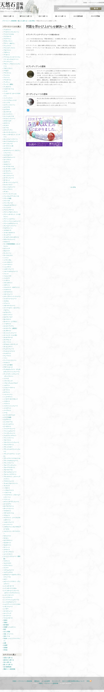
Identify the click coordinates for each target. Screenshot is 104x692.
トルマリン (6, 385)
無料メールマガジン (95, 16)
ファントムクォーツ (9, 431)
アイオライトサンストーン (11, 32)
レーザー (6, 609)
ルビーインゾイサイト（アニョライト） (11, 583)
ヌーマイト (6, 390)
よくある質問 (46, 681)
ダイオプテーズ (8, 337)
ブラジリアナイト (8, 444)
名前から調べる (8, 16)
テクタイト (6, 362)
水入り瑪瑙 (6, 631)
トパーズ (6, 378)
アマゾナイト (7, 73)
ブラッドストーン (8, 463)
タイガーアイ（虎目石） (10, 328)
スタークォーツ (8, 294)
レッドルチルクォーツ (9, 602)
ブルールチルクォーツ (9, 472)
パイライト (6, 403)
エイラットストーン (9, 105)
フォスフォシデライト (9, 435)
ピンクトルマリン (8, 424)
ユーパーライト (8, 554)
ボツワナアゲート (8, 506)
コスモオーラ (7, 230)
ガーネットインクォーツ (10, 182)
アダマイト (6, 52)
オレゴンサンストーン (9, 132)
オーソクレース (8, 143)
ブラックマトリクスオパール (11, 458)
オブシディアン (8, 130)
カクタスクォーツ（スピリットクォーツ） (11, 152)
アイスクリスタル (8, 34)
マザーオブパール (8, 513)
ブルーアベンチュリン (9, 465)
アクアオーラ (7, 36)
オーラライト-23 (8, 146)
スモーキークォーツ (9, 305)
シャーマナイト (8, 264)
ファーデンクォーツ (9, 433)
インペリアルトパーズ (9, 100)
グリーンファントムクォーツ (11, 221)
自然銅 (5, 647)
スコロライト (7, 289)
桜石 (4, 629)
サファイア (6, 248)
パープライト (7, 410)
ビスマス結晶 (7, 417)
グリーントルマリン (9, 219)
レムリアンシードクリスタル (11, 604)
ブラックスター (8, 447)
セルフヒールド (8, 317)
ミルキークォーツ (8, 522)
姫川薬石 (6, 625)
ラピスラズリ (7, 563)
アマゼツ (6, 70)
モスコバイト (7, 536)
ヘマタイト (6, 488)
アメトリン (6, 77)
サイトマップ (56, 681)
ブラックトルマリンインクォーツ (11, 450)
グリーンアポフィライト (10, 212)
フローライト (7, 440)
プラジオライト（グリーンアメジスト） (11, 478)
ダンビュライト (8, 346)
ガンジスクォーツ (8, 175)
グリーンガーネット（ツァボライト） (11, 215)
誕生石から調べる (26, 16)
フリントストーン (8, 438)
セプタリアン (7, 312)
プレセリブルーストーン (10, 483)
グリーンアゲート (8, 210)
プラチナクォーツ (8, 481)
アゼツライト (7, 50)
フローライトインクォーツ (11, 442)
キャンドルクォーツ (9, 187)
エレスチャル (7, 111)
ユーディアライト (8, 552)
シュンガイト (7, 267)
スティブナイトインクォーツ (11, 296)
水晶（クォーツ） (8, 634)
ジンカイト (6, 280)
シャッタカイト (8, 262)
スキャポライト (8, 283)
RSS (89, 681)
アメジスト (6, 75)
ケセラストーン (8, 228)
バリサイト (6, 401)
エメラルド (6, 109)
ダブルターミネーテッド (10, 344)
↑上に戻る (73, 187)
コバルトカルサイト (9, 232)
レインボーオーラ (8, 586)
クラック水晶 (7, 198)
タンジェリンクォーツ (9, 333)
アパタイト (6, 54)
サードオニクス (8, 255)
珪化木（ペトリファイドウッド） (11, 640)
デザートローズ (8, 367)
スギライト (6, 285)
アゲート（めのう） (9, 43)
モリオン (6, 538)
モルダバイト (7, 545)
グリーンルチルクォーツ (10, 223)
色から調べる (43, 16)
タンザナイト (7, 330)
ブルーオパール (8, 469)
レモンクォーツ (8, 606)
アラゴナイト (7, 80)
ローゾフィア (7, 613)
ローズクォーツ (8, 611)
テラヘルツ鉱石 (8, 365)
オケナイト (6, 123)
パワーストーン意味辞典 (9, 21)
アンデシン (6, 82)
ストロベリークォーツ (9, 298)
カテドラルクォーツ (9, 157)
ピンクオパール (8, 422)
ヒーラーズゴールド (9, 415)
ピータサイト (7, 426)
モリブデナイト (8, 540)
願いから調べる (60, 16)
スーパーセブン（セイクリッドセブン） (11, 309)
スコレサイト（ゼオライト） (11, 287)
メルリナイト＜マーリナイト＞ (11, 532)
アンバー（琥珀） (8, 84)
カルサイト (6, 162)
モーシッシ (6, 547)
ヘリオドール (7, 492)
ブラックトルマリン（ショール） (11, 455)
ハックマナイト (8, 397)
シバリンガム (7, 260)
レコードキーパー (8, 595)
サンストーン (7, 253)
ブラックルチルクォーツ (10, 460)
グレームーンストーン (9, 226)
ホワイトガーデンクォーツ (11, 501)
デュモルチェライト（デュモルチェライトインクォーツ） (11, 370)
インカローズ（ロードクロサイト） (11, 95)
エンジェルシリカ (8, 116)
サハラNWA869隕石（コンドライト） (11, 245)
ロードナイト (7, 615)
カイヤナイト (7, 148)
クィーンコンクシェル (9, 194)
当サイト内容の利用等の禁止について (73, 681)
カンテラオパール (8, 166)
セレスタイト (7, 319)
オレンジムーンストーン (10, 139)
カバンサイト (7, 159)
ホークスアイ (7, 504)
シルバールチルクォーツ (10, 271)
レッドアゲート (8, 597)
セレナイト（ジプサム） (10, 321)
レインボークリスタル (9, 588)
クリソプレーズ (8, 203)
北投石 (5, 620)
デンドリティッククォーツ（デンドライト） (11, 375)
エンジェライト (8, 114)
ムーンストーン (8, 524)
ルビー (5, 579)
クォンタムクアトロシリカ (11, 196)
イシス (5, 91)
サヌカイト (6, 241)
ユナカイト (6, 549)
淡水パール (6, 636)
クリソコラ (6, 200)
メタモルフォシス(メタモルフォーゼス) (12, 528)
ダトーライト (7, 342)
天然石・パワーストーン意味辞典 (13, 4)
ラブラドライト (8, 565)
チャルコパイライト (9, 351)
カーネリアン (7, 171)
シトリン (6, 257)
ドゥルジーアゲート (9, 387)
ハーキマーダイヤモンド (10, 399)
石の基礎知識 (78, 16)
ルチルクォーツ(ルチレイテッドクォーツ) (12, 576)
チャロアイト (7, 353)
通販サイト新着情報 (9, 669)
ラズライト (6, 561)
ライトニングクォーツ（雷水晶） (11, 557)
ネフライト (6, 392)
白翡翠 (5, 645)
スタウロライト (8, 292)
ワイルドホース (8, 618)
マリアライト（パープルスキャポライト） (11, 519)
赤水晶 (5, 650)
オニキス (6, 125)
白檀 (4, 643)
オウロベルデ (7, 121)
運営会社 (37, 681)
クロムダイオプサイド (9, 205)
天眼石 (5, 622)
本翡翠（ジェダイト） (9, 627)
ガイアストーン (8, 173)
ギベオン (6, 191)
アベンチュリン (8, 61)
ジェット (6, 273)
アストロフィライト (9, 48)
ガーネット (6, 180)
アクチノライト (8, 41)
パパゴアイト (7, 408)
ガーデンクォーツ (8, 178)
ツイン (5, 358)
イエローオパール (8, 89)
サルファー (6, 251)
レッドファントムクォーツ (11, 599)
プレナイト (6, 485)
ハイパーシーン (8, 394)
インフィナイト (8, 98)
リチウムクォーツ (8, 570)
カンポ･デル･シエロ (9, 168)
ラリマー (6, 568)
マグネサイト (7, 511)
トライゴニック (8, 381)
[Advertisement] (44, 169)
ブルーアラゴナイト (9, 467)
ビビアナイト (7, 419)
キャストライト (8, 184)
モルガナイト (7, 542)
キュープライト (8, 189)
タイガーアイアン (8, 326)
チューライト (7, 355)
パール (5, 412)
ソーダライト (7, 324)
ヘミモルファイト (8, 490)
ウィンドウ (6, 102)
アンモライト (7, 86)
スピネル (6, 301)
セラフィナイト (8, 314)
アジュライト (7, 45)
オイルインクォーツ (9, 118)
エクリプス (6, 107)
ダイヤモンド (7, 340)
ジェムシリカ (7, 276)
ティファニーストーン (9, 360)
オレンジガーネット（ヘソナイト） (11, 136)
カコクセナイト (8, 155)
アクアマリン (7, 39)
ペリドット (6, 499)
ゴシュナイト (7, 235)
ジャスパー (6, 278)
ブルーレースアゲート (9, 474)
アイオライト (7, 29)
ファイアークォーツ (9, 428)
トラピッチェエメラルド (10, 383)
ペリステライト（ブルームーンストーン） (11, 496)
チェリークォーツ (8, 349)
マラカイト (6, 515)
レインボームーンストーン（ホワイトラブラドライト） (11, 592)
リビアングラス (8, 572)
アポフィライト (8, 68)
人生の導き (31, 21)
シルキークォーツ (8, 269)
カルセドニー (7, 164)
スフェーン (6, 303)
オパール (6, 127)
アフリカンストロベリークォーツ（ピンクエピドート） (11, 58)
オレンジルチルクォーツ (10, 141)
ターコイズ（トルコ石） (10, 335)
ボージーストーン (8, 508)
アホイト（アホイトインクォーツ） (11, 65)
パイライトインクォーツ (11, 406)
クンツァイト (7, 207)
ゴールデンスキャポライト (11, 237)
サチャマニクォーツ (9, 239)
